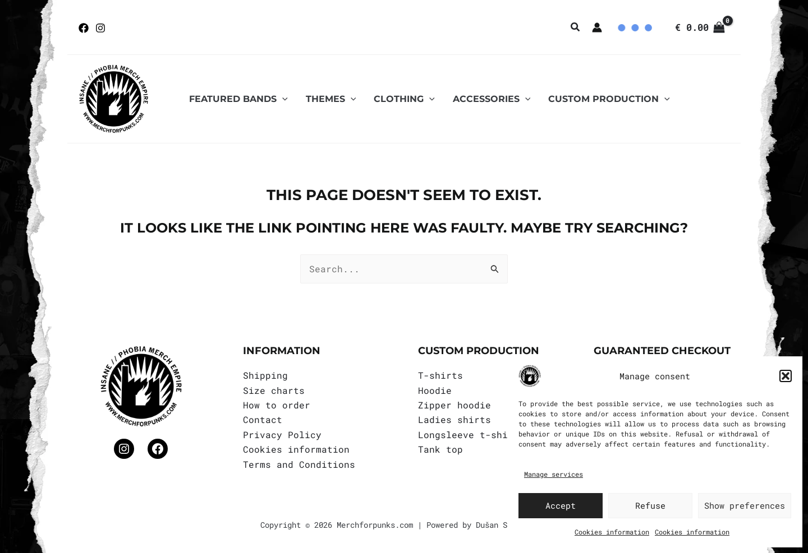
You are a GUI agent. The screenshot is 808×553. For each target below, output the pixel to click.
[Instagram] (100, 28)
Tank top (440, 449)
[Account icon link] (597, 27)
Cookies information (612, 531)
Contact (262, 419)
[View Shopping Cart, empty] (699, 27)
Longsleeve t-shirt (468, 434)
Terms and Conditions (299, 464)
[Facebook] (84, 28)
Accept (560, 505)
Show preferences (744, 505)
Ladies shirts (454, 419)
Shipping (265, 375)
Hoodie (435, 390)
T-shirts (440, 375)
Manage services (553, 474)
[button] (785, 376)
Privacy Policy (282, 434)
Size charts (274, 390)
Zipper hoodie (454, 405)
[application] (282, 99)
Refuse (650, 505)
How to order (276, 405)
